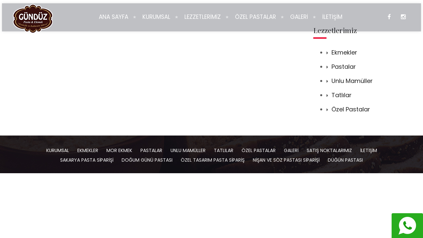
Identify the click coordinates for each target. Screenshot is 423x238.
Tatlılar (341, 95)
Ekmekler (344, 52)
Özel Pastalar (350, 109)
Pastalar (343, 66)
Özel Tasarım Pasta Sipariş (213, 160)
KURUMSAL (156, 17)
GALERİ (299, 17)
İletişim (368, 150)
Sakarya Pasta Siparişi (86, 160)
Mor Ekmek (119, 150)
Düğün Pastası (345, 160)
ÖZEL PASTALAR (255, 17)
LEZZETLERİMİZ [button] (202, 17)
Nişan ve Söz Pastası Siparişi (286, 160)
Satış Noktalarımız (329, 150)
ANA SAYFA (113, 17)
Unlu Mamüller (352, 81)
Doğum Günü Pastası (147, 160)
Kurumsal (57, 150)
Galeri (291, 150)
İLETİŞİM (332, 17)
